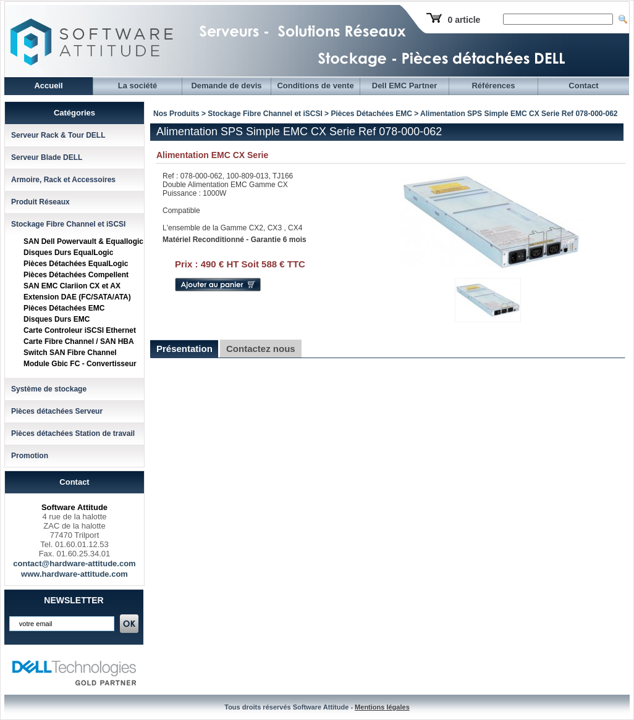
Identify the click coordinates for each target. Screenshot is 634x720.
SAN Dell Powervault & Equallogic (83, 241)
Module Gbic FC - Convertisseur (80, 363)
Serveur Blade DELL (46, 157)
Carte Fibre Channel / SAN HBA (78, 341)
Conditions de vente (315, 85)
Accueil (48, 85)
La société (138, 85)
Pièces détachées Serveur (57, 411)
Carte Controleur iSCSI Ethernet (79, 330)
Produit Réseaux (40, 202)
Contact (583, 85)
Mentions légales (382, 707)
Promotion (29, 455)
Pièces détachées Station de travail (73, 433)
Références (493, 85)
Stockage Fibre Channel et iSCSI (68, 224)
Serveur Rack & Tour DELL (58, 135)
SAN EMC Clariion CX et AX (71, 286)
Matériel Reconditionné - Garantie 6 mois (234, 239)
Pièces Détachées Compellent (76, 274)
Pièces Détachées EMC (63, 308)
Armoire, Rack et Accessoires (63, 179)
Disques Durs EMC (56, 319)
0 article (463, 20)
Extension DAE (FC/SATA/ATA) (77, 297)
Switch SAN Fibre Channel (70, 352)
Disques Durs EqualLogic (68, 252)
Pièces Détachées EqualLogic (75, 263)
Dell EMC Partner (404, 85)
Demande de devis (226, 85)
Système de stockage (49, 389)
